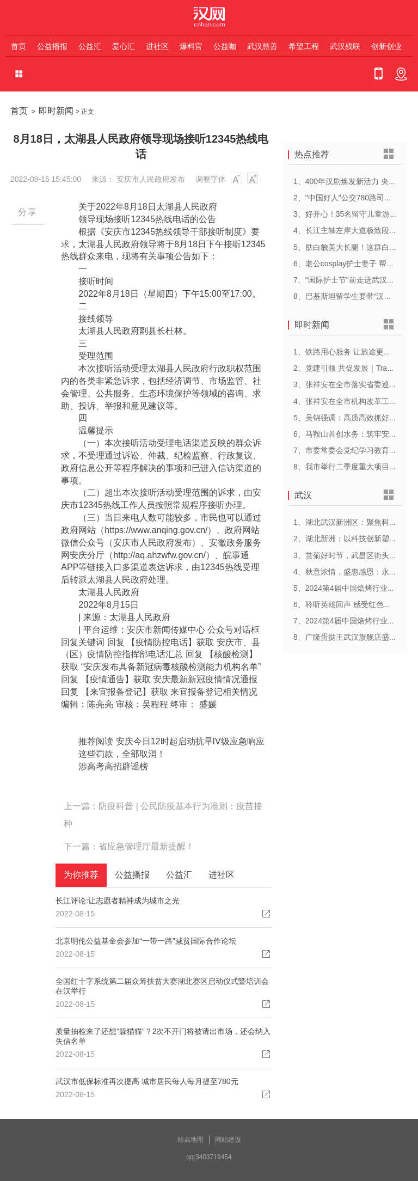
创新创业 (386, 46)
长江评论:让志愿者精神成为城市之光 (118, 900)
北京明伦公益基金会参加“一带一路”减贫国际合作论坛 (146, 941)
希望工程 (303, 46)
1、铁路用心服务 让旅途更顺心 (346, 351)
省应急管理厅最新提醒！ (146, 846)
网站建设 (228, 1139)
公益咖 (224, 46)
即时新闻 (56, 110)
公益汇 (89, 46)
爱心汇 (123, 46)
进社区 (157, 46)
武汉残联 (345, 46)
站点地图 (190, 1139)
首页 (18, 46)
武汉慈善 (262, 46)
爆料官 (191, 46)
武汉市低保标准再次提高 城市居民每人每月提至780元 (147, 1081)
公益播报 (52, 46)
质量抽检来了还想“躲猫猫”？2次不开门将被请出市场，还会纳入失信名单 (163, 1036)
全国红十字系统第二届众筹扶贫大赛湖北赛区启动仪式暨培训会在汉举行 (162, 986)
